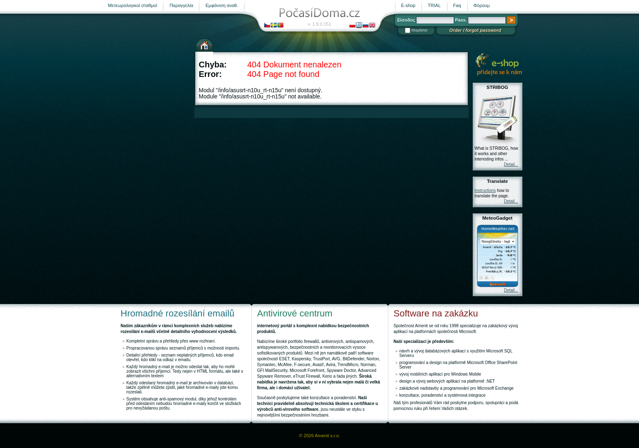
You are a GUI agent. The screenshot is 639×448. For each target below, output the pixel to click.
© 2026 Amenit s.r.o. (319, 435)
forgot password (483, 30)
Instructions (485, 190)
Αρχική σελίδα (204, 44)
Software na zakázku (436, 313)
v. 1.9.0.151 (319, 24)
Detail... (511, 164)
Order (455, 30)
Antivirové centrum (295, 313)
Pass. (461, 19)
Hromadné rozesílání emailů (178, 313)
